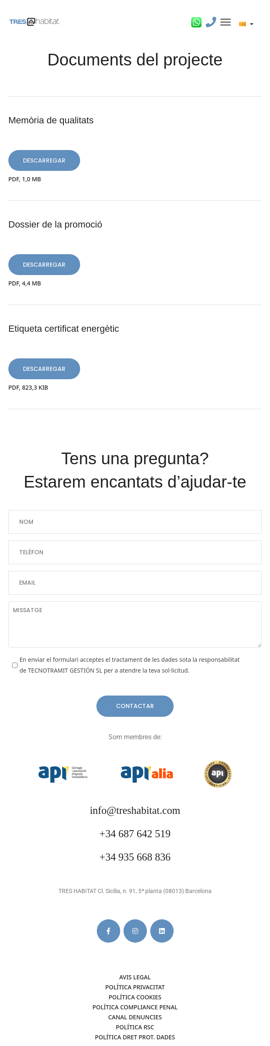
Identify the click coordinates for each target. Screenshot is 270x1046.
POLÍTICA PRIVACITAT (135, 987)
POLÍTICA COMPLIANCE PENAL (134, 1007)
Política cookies (135, 997)
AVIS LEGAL (135, 977)
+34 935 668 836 (134, 857)
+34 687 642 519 (134, 833)
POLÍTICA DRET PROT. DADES (135, 1037)
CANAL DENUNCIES (135, 1017)
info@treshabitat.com (135, 810)
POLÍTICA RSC (135, 1027)
